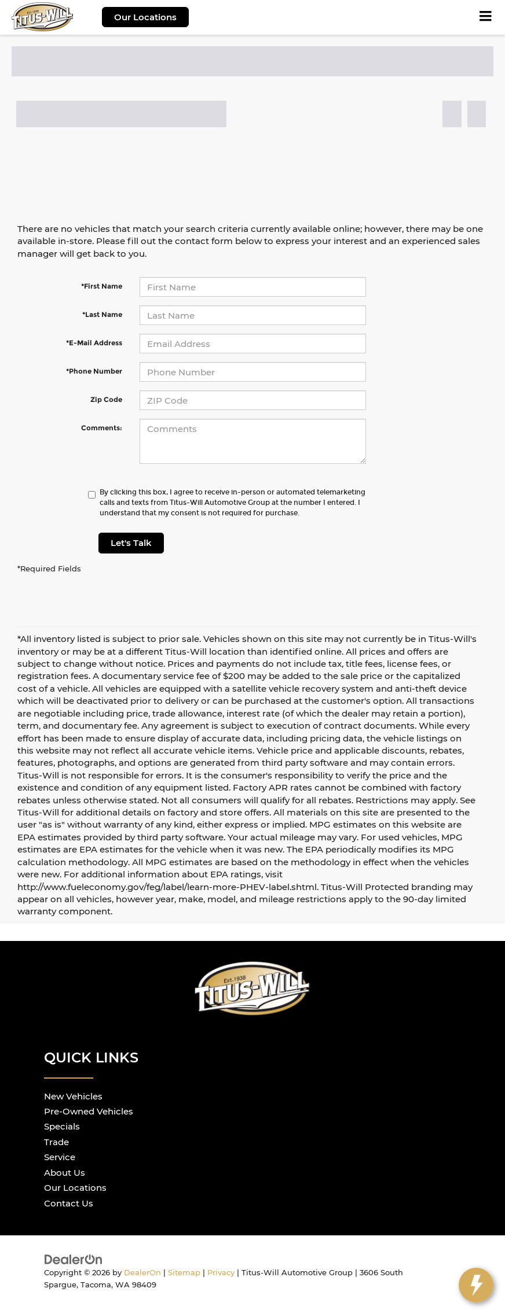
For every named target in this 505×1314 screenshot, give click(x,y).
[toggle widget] (476, 1285)
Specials (62, 1126)
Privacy (221, 1272)
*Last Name (102, 314)
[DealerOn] (73, 1258)
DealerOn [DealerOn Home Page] (142, 1272)
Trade (56, 1141)
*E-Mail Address (94, 342)
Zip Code (106, 399)
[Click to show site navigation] (486, 17)
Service (59, 1156)
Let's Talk (131, 542)
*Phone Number (94, 371)
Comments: (101, 427)
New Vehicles (73, 1096)
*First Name (101, 286)
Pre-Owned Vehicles (88, 1111)
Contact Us (68, 1203)
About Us (64, 1172)
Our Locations (145, 17)
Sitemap (184, 1272)
